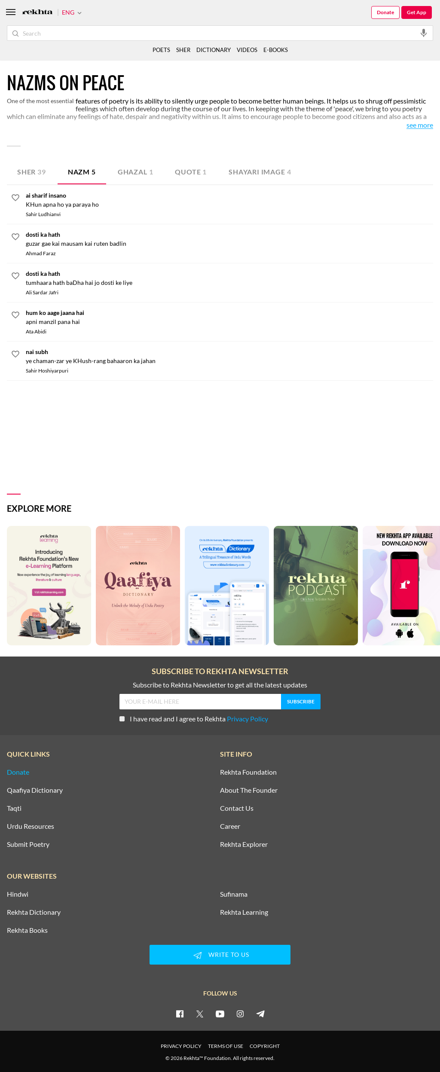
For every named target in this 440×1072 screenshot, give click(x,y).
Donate (385, 12)
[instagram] (240, 1013)
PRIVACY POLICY (181, 1046)
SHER (183, 49)
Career (230, 826)
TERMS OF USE (225, 1046)
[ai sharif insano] (229, 200)
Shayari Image (260, 172)
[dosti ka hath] (229, 239)
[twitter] (200, 1013)
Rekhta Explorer (244, 844)
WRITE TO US (220, 955)
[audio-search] (424, 33)
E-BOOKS (275, 49)
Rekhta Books (27, 930)
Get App (416, 12)
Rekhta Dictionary (34, 912)
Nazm (82, 172)
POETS (161, 49)
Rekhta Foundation (248, 772)
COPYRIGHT (265, 1046)
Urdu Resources (30, 826)
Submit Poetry (28, 844)
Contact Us (237, 808)
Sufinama (234, 894)
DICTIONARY (213, 49)
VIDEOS (247, 49)
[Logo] (37, 13)
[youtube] (220, 1013)
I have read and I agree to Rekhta (193, 719)
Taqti (14, 808)
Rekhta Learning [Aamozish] (244, 912)
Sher (31, 172)
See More (419, 125)
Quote (191, 172)
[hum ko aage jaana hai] (229, 317)
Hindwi (17, 894)
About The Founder (249, 790)
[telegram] (260, 1013)
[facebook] (179, 1013)
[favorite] (15, 199)
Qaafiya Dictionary (35, 790)
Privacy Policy (247, 719)
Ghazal (135, 172)
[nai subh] (229, 356)
